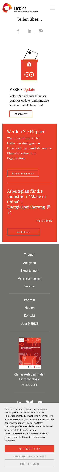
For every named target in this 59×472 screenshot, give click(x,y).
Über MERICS (29, 323)
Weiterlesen (23, 232)
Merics (20, 8)
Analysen (29, 262)
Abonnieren (20, 113)
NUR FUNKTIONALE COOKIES (29, 456)
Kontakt (29, 315)
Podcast (29, 299)
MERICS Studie (29, 384)
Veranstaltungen (29, 278)
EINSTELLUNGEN (29, 463)
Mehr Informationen (23, 173)
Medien (30, 307)
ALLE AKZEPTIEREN (29, 448)
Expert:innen (29, 270)
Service (29, 286)
